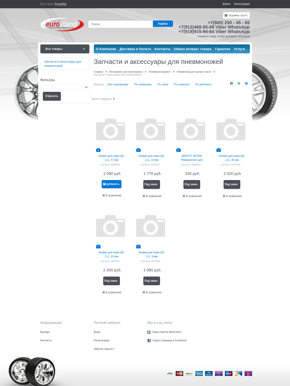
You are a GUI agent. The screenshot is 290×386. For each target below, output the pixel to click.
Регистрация (242, 4)
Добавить (112, 184)
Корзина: (237, 15)
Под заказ (150, 184)
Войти (226, 4)
